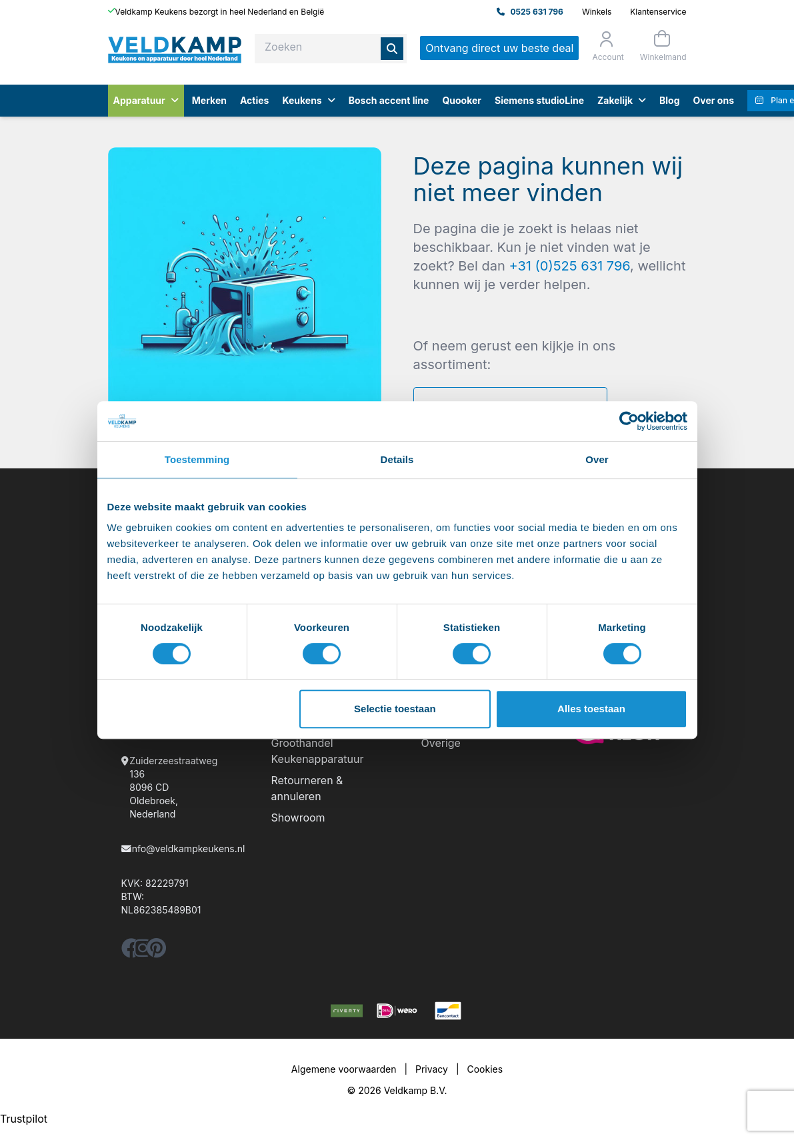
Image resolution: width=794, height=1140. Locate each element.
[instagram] (142, 951)
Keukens (308, 100)
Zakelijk (621, 100)
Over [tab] (597, 459)
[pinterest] (156, 951)
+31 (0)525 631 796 (569, 266)
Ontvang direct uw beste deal (499, 48)
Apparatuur (146, 100)
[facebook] (131, 951)
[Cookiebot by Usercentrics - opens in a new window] (629, 421)
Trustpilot (23, 1118)
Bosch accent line (389, 100)
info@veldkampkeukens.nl (187, 848)
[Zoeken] (392, 48)
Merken (209, 100)
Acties (254, 100)
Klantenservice (658, 12)
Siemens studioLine (539, 100)
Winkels (596, 12)
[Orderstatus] (606, 46)
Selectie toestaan (395, 708)
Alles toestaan (591, 708)
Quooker (461, 100)
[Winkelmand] (662, 45)
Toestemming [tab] (197, 459)
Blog (669, 100)
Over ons (713, 100)
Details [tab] (397, 459)
